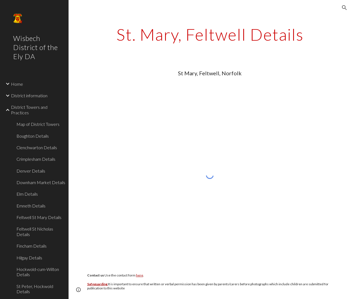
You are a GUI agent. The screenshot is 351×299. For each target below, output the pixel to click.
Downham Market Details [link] (40, 182)
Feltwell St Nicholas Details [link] (34, 231)
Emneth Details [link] (31, 205)
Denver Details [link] (30, 170)
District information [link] (29, 95)
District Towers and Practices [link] (29, 109)
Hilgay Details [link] (29, 257)
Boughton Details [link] (32, 136)
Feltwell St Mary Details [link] (38, 217)
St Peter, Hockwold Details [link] (34, 289)
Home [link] (17, 84)
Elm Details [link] (27, 193)
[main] (210, 34)
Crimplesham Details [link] (35, 159)
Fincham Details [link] (31, 245)
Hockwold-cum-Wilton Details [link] (37, 272)
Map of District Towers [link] (38, 124)
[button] (344, 7)
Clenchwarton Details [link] (36, 147)
